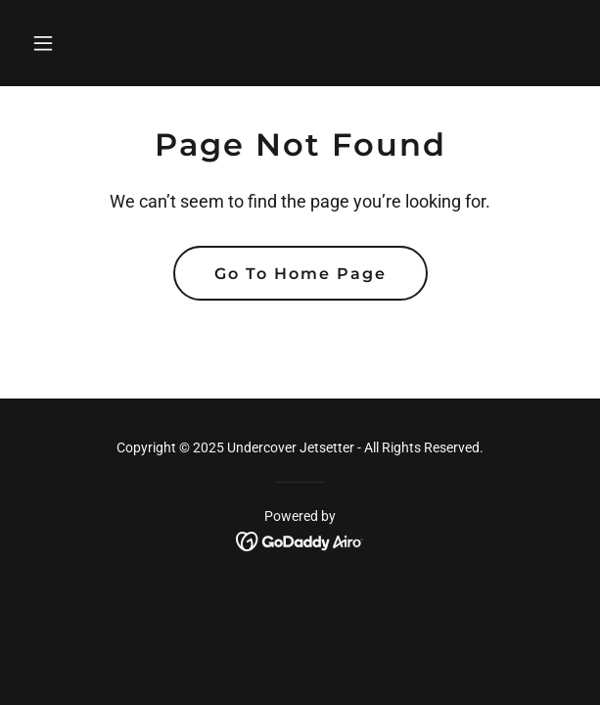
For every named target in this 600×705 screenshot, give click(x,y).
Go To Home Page (300, 273)
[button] (65, 43)
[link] (300, 540)
